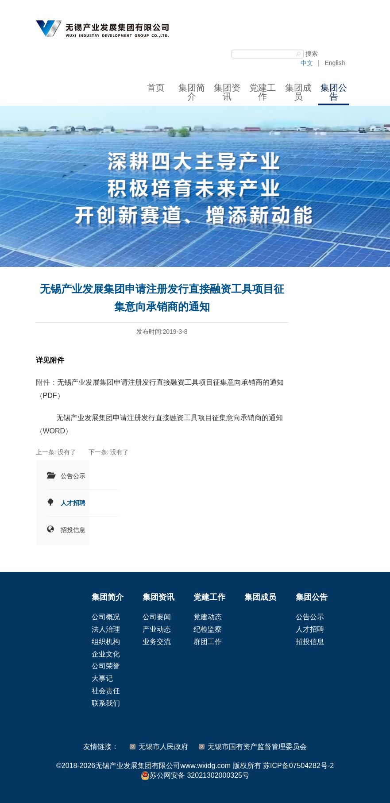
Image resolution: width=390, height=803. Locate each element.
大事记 (102, 678)
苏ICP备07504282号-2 (298, 765)
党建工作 (262, 92)
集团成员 (298, 92)
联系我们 (106, 703)
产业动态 (157, 629)
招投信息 (73, 529)
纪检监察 (207, 629)
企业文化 (106, 654)
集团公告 (333, 92)
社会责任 (106, 691)
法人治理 (106, 629)
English (334, 62)
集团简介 (191, 92)
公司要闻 (157, 617)
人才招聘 (73, 502)
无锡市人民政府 (163, 746)
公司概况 (106, 617)
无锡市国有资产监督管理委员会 (257, 746)
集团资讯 (227, 92)
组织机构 (106, 641)
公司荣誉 (106, 666)
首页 (156, 88)
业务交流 (157, 641)
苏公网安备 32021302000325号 (195, 775)
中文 (307, 62)
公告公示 (73, 475)
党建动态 (207, 617)
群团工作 (207, 641)
